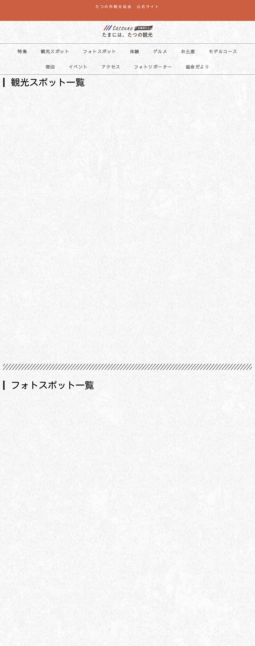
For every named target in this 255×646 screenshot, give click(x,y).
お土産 (188, 51)
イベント (78, 67)
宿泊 (50, 67)
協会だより (198, 67)
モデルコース (223, 51)
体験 (135, 51)
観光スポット (55, 51)
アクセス (110, 67)
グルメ (160, 51)
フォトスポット (99, 51)
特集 (22, 51)
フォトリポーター (153, 67)
